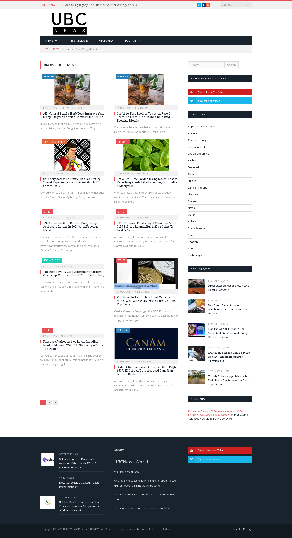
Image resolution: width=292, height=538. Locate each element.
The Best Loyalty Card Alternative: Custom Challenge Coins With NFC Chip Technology (73, 273)
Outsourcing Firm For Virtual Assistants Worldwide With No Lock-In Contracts (78, 463)
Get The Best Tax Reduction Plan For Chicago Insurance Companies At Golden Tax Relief (81, 506)
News (49, 40)
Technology (52, 260)
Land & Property (197, 187)
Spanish (193, 242)
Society (192, 235)
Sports (192, 248)
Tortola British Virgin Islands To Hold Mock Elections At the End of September (229, 380)
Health (192, 180)
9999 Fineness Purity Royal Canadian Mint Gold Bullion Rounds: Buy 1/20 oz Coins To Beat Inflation (146, 226)
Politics (192, 221)
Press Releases (78, 40)
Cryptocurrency (54, 142)
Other (47, 211)
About (236, 529)
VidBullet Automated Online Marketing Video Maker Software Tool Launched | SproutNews (215, 413)
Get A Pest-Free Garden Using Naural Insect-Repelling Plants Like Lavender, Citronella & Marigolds (147, 182)
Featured (106, 40)
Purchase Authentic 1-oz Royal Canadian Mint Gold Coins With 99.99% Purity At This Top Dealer (147, 300)
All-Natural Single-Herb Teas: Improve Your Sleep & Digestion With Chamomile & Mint (73, 115)
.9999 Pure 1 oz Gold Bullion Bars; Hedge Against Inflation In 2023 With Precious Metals (70, 226)
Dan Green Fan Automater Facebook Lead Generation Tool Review (228, 309)
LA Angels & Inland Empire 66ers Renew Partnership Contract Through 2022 (229, 357)
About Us (129, 40)
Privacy (247, 529)
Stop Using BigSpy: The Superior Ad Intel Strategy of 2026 (101, 5)
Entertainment (196, 147)
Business (49, 76)
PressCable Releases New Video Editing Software (228, 287)
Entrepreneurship (198, 153)
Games (192, 174)
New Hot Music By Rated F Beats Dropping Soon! (79, 485)
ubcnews (51, 107)
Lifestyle (122, 142)
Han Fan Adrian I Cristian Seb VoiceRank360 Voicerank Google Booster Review (228, 333)
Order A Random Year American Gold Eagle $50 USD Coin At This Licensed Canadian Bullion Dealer (147, 370)
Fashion (192, 160)
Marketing (194, 201)
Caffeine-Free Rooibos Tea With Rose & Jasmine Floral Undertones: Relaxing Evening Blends (143, 117)
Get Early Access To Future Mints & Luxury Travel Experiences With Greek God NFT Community (71, 182)
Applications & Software (202, 126)
